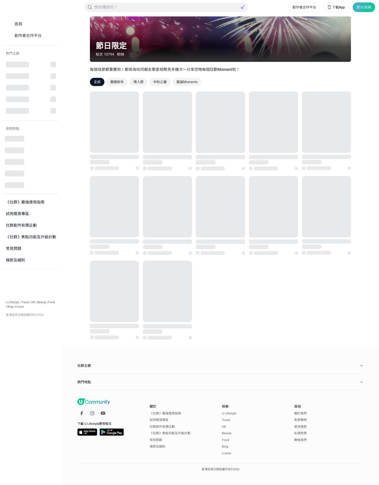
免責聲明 (300, 420)
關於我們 (300, 413)
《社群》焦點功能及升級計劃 (170, 433)
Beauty (41, 302)
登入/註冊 (364, 7)
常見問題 (156, 440)
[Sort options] (341, 82)
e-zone (19, 306)
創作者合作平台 (304, 7)
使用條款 (300, 426)
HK (33, 302)
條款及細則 (157, 446)
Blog (10, 306)
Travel (25, 302)
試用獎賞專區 (159, 420)
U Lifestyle (12, 302)
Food (51, 302)
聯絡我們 (300, 440)
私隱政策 (300, 433)
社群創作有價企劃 (162, 426)
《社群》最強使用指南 (165, 413)
